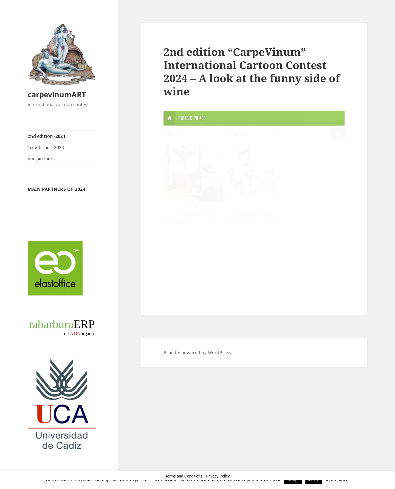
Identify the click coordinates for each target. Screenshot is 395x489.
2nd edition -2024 (46, 136)
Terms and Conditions (183, 476)
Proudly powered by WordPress (197, 352)
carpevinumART (57, 94)
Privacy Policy (218, 476)
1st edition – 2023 (46, 147)
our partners (41, 159)
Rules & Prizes (191, 118)
